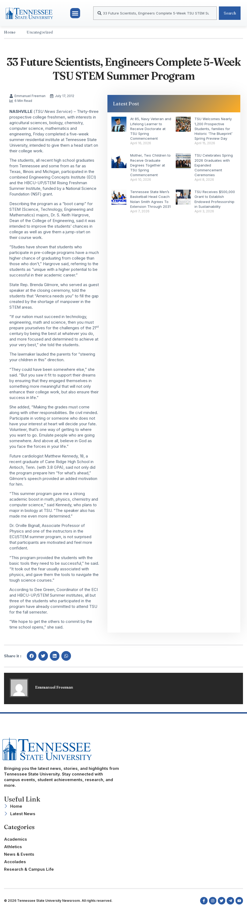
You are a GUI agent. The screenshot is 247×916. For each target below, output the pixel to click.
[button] (75, 15)
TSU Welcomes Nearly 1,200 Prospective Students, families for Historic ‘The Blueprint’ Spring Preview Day (213, 132)
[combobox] (152, 14)
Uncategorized (40, 35)
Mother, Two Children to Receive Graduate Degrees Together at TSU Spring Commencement (150, 168)
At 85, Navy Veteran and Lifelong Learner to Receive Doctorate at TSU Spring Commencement (150, 132)
